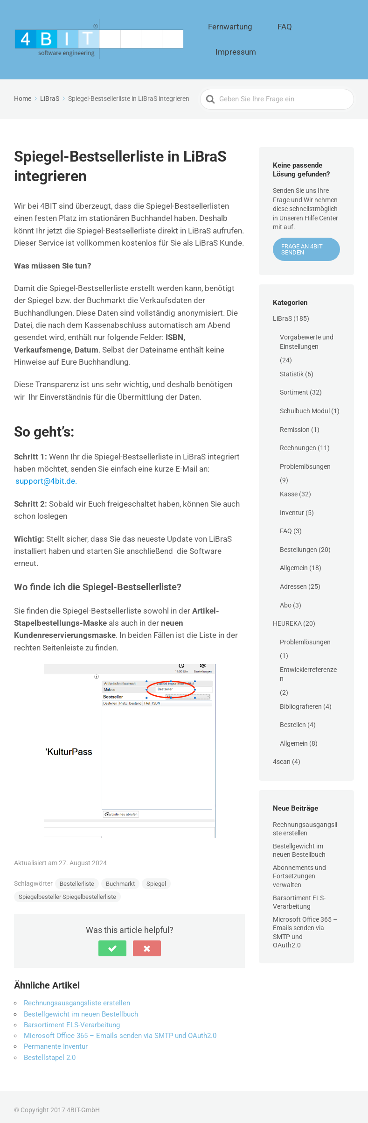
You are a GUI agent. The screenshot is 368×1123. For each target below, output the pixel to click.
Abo (286, 598)
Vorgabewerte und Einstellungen (306, 335)
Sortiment (294, 386)
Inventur (292, 506)
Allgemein (294, 561)
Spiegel (156, 877)
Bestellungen (298, 543)
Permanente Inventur (56, 1040)
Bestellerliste (77, 877)
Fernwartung (254, 36)
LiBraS (282, 312)
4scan (282, 755)
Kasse (289, 487)
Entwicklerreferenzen (308, 667)
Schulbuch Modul (305, 404)
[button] (112, 942)
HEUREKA (287, 617)
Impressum (332, 36)
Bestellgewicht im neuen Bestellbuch (81, 1007)
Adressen (293, 580)
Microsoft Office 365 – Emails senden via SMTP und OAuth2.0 (120, 1029)
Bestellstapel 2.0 (50, 1051)
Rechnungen (298, 441)
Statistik (292, 367)
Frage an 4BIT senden (302, 242)
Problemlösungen (305, 460)
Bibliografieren (301, 700)
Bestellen (293, 718)
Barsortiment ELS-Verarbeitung (72, 1018)
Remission (295, 423)
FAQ (294, 36)
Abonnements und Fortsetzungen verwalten (299, 870)
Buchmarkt (120, 877)
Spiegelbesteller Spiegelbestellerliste (67, 890)
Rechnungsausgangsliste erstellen (77, 997)
